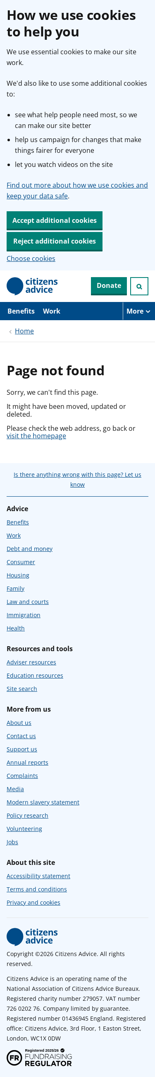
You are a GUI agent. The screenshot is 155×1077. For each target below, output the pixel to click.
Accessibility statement (38, 876)
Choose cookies (31, 258)
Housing (18, 575)
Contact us (21, 736)
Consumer (21, 562)
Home (24, 331)
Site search (22, 689)
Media (15, 789)
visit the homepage (36, 435)
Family (15, 588)
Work (51, 311)
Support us (22, 749)
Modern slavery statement (43, 802)
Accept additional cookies (54, 220)
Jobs (12, 842)
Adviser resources (31, 662)
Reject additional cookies (54, 241)
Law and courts (28, 602)
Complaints (22, 776)
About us (19, 723)
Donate (109, 285)
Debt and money (29, 549)
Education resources (35, 675)
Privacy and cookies (33, 902)
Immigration (24, 615)
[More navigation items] (139, 311)
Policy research (27, 815)
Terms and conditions (37, 889)
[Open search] (139, 286)
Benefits (21, 311)
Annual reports (27, 762)
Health (16, 628)
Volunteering (24, 829)
